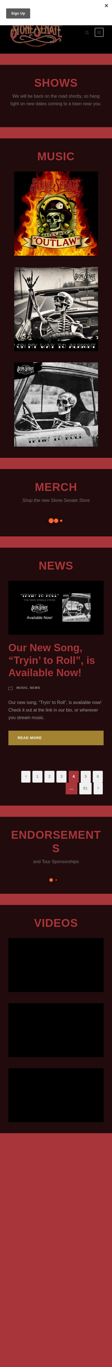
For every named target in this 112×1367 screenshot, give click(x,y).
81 (85, 788)
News (56, 565)
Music (22, 687)
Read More (30, 738)
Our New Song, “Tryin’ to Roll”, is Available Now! (51, 660)
